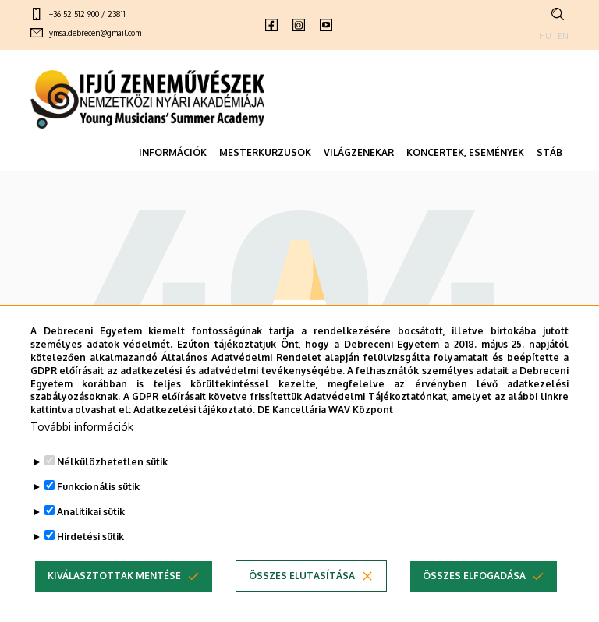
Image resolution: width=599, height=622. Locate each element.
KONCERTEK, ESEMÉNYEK (465, 152)
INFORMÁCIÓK (173, 152)
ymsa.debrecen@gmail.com (95, 32)
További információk (81, 458)
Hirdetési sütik (90, 568)
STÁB (549, 152)
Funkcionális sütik (98, 518)
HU (545, 36)
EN (563, 36)
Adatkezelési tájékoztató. (194, 441)
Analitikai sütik (91, 543)
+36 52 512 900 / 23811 (87, 14)
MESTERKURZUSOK (265, 152)
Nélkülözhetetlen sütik (112, 493)
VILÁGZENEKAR (359, 152)
